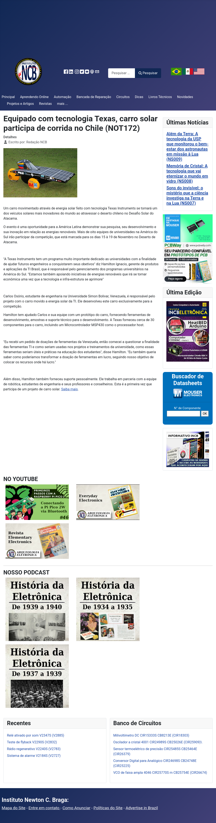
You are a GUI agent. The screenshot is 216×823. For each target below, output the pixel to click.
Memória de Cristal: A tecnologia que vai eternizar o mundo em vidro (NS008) (187, 173)
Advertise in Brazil (142, 807)
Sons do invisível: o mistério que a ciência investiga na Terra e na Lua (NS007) (187, 195)
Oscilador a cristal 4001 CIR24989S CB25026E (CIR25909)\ (157, 742)
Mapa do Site (13, 807)
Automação (62, 97)
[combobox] (121, 73)
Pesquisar (148, 73)
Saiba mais (69, 389)
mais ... (62, 104)
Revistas (45, 104)
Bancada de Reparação (93, 97)
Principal (8, 97)
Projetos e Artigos (20, 104)
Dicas (139, 97)
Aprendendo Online (34, 97)
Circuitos (123, 97)
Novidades (185, 97)
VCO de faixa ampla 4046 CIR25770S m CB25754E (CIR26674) (160, 773)
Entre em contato (44, 807)
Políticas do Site (108, 807)
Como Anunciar (76, 807)
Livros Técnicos (160, 97)
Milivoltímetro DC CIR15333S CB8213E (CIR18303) (151, 735)
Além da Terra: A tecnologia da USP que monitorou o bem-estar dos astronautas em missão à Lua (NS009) (187, 146)
